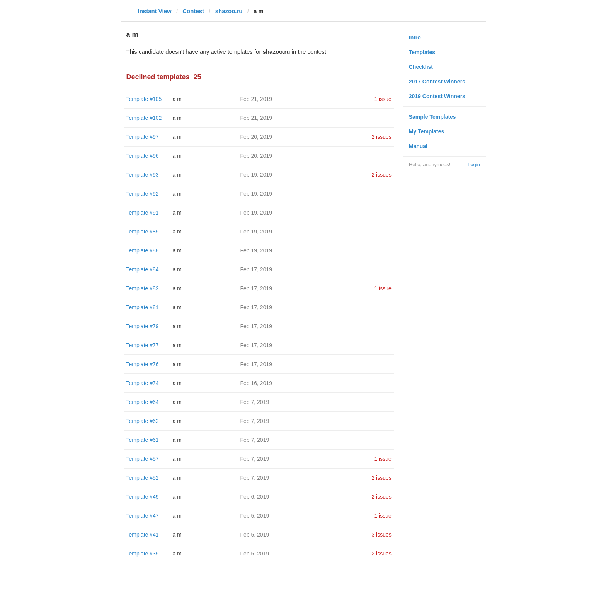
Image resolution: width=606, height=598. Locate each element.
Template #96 (142, 156)
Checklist (421, 67)
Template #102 (144, 118)
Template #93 (142, 175)
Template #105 (144, 99)
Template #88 (142, 250)
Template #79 (142, 326)
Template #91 (142, 213)
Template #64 (142, 402)
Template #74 (142, 383)
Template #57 (142, 459)
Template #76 (142, 364)
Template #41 (142, 535)
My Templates (426, 131)
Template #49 (142, 497)
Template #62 (142, 421)
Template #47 (142, 516)
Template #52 (142, 478)
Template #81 (142, 307)
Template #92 (142, 194)
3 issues (381, 535)
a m (177, 99)
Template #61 (142, 440)
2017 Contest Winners (437, 81)
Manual (418, 146)
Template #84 (142, 269)
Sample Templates (432, 117)
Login (474, 164)
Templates (422, 52)
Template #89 (142, 231)
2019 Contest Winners (437, 96)
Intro (415, 37)
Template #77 (142, 345)
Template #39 (142, 553)
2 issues (381, 137)
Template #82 (142, 288)
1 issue (382, 99)
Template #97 (142, 137)
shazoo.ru (229, 11)
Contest (193, 11)
